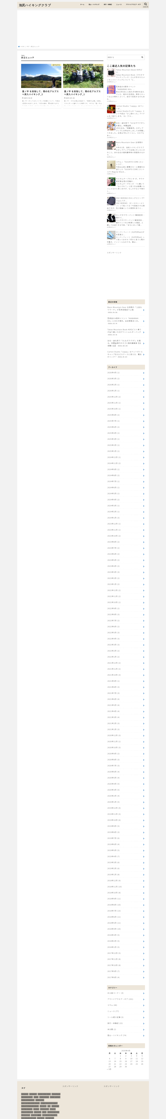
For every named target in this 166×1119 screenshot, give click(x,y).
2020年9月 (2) (113, 733)
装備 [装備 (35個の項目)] (33, 1099)
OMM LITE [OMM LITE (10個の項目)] (40, 1069)
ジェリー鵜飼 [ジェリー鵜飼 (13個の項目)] (36, 1084)
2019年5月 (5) (113, 826)
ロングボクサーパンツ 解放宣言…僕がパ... (130, 214)
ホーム (82, 4)
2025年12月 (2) (113, 389)
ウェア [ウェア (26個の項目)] (52, 1078)
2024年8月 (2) (113, 465)
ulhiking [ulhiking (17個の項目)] (55, 1075)
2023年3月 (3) (113, 558)
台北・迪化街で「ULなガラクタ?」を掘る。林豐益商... (130, 123)
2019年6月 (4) (113, 820)
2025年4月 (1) (113, 424)
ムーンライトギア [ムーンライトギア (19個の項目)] (28, 1093)
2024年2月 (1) (113, 500)
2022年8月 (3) (113, 599)
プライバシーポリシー (128, 1109)
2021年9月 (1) (113, 663)
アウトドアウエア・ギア (133, 4)
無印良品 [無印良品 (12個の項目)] (53, 1096)
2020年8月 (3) (113, 739)
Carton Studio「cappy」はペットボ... (130, 106)
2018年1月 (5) (113, 919)
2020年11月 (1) (113, 721)
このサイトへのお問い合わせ (105, 1109)
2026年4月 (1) (113, 366)
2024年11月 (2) (113, 453)
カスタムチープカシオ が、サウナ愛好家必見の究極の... (130, 178)
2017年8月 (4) (113, 948)
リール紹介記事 (115, 987)
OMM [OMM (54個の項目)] (36, 1066)
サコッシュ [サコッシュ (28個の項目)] (25, 1084)
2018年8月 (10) (113, 878)
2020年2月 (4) (113, 773)
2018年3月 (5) (113, 907)
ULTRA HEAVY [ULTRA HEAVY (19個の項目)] (27, 1078)
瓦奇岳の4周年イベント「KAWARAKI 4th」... (125, 87)
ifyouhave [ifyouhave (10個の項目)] (56, 1063)
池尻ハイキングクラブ (35, 5)
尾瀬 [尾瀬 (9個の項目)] (33, 1096)
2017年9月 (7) (113, 942)
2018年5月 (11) (113, 896)
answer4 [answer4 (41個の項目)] (33, 1063)
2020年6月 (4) (113, 750)
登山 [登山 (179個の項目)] (23, 1099)
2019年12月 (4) (113, 785)
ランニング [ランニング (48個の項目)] (51, 1093)
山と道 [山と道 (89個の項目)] (39, 1096)
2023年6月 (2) (113, 541)
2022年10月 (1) (113, 587)
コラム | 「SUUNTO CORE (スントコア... (130, 162)
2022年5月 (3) (113, 616)
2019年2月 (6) (113, 843)
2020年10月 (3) (113, 727)
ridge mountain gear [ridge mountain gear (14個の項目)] (49, 1072)
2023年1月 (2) (113, 570)
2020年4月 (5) (113, 762)
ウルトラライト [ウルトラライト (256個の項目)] (27, 1081)
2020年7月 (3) (113, 744)
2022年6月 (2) (113, 611)
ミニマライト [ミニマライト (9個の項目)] (49, 1090)
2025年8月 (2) (113, 407)
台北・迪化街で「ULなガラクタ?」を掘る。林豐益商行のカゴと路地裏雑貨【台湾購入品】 (124, 337)
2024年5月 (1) (113, 482)
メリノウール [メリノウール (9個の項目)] (40, 1093)
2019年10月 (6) (113, 797)
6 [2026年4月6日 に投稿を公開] (109, 1027)
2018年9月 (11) (113, 872)
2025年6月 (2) (113, 419)
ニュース (119, 4)
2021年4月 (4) (113, 692)
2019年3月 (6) (113, 837)
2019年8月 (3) (113, 808)
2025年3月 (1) (113, 430)
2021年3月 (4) (113, 698)
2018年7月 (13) (113, 884)
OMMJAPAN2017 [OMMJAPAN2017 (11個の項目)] (28, 1069)
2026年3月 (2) (113, 372)
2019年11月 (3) (113, 791)
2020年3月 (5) (113, 768)
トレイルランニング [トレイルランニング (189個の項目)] (29, 1087)
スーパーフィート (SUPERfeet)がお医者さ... (130, 231)
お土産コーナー (115, 964)
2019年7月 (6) (113, 814)
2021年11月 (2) (113, 651)
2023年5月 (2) (113, 547)
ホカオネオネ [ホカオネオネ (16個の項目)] (37, 1090)
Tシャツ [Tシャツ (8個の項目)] (43, 1075)
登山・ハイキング (94, 4)
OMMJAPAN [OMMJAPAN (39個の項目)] (44, 1066)
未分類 (111, 998)
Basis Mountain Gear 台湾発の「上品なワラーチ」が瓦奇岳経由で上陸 (125, 306)
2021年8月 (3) (113, 669)
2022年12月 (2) (113, 576)
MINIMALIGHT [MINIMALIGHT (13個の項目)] (27, 1066)
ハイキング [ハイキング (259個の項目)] (49, 1087)
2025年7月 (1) (113, 413)
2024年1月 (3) (113, 506)
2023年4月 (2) (113, 552)
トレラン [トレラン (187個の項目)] (41, 1087)
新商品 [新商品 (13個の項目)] (45, 1096)
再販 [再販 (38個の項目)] (58, 1093)
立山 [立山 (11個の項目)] (28, 1099)
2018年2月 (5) (113, 913)
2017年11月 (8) (113, 931)
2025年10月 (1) (113, 401)
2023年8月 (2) (113, 529)
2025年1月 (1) (113, 442)
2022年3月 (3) (113, 628)
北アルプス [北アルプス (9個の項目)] (25, 1096)
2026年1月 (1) (113, 384)
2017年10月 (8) (113, 936)
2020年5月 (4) (113, 756)
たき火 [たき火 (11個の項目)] (36, 1078)
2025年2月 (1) (113, 436)
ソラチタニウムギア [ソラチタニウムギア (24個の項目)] (50, 1084)
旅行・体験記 (108, 4)
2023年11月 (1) (113, 517)
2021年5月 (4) (113, 686)
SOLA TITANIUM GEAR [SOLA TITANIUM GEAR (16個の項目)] (30, 1075)
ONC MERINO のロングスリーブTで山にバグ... (130, 197)
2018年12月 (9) (113, 855)
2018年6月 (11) (113, 890)
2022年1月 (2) (113, 640)
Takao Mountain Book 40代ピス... (129, 70)
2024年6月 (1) (113, 477)
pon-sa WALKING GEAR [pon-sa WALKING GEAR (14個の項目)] (30, 1072)
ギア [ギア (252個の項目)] (44, 1081)
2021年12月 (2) (113, 645)
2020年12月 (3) (113, 715)
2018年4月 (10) (113, 902)
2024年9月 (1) (113, 459)
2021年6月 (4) (113, 680)
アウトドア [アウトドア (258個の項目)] (44, 1078)
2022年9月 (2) (113, 593)
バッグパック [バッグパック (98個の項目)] (26, 1090)
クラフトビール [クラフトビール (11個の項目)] (53, 1081)
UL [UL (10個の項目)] (49, 1075)
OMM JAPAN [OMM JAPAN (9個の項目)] (55, 1066)
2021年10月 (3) (113, 657)
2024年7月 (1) (113, 471)
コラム (112, 975)
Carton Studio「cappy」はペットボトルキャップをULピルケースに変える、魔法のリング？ (124, 348)
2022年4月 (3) (113, 622)
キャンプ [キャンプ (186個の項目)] (38, 1081)
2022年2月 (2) (113, 634)
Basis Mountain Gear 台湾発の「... (129, 142)
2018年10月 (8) (113, 867)
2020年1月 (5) (113, 779)
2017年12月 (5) (113, 925)
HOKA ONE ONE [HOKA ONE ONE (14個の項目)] (44, 1063)
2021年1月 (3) (113, 710)
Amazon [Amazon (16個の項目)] (25, 1063)
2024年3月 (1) (113, 494)
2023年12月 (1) (113, 512)
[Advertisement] (83, 28)
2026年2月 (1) (113, 378)
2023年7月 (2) (113, 535)
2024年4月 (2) (113, 488)
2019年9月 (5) (113, 803)
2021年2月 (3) (113, 704)
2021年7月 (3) (113, 675)
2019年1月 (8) (113, 849)
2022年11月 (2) (113, 581)
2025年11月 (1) (113, 395)
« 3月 (109, 1038)
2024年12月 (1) (113, 448)
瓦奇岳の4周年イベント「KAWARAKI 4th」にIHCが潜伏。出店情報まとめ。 (125, 316)
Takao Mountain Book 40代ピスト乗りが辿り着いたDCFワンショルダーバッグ (124, 327)
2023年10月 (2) (113, 523)
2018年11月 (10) (114, 861)
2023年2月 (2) (113, 564)
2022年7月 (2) (113, 605)
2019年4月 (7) (113, 832)
